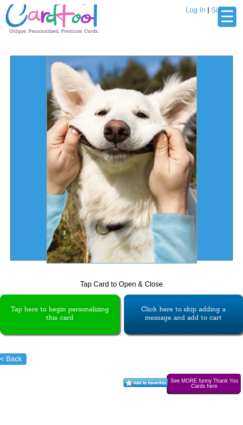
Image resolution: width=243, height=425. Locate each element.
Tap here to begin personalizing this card (60, 314)
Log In (195, 10)
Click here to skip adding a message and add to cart (183, 314)
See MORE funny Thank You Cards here (204, 383)
